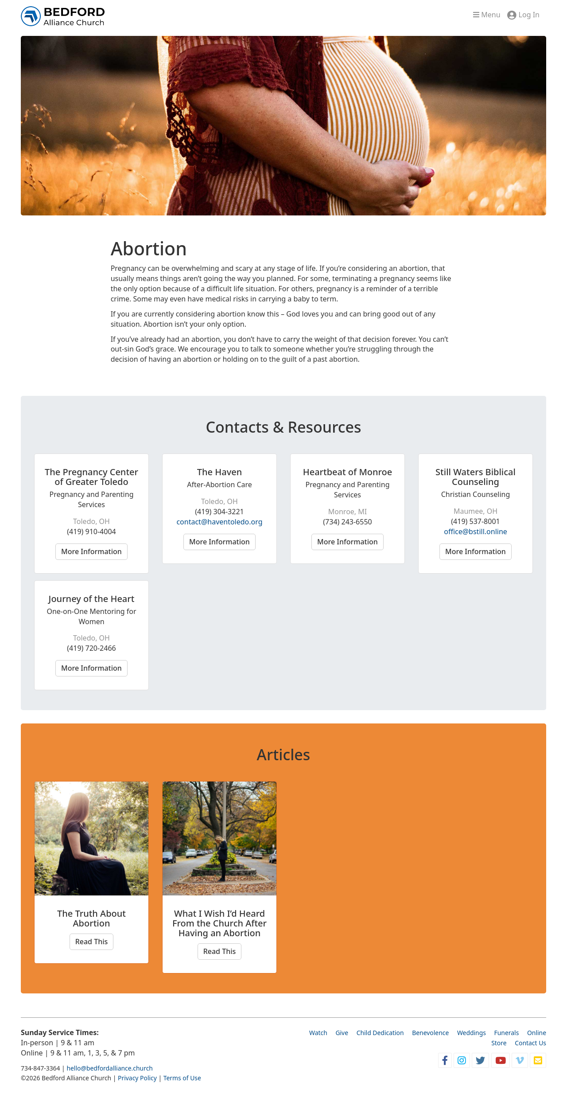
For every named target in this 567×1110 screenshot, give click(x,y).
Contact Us (530, 1043)
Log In (529, 15)
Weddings (471, 1032)
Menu (486, 15)
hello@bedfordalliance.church (109, 1068)
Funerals (506, 1032)
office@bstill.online (475, 531)
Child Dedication (380, 1032)
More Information (91, 551)
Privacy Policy (137, 1078)
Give (341, 1032)
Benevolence (430, 1032)
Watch (318, 1032)
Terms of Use (182, 1078)
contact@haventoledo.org (219, 522)
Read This (91, 941)
